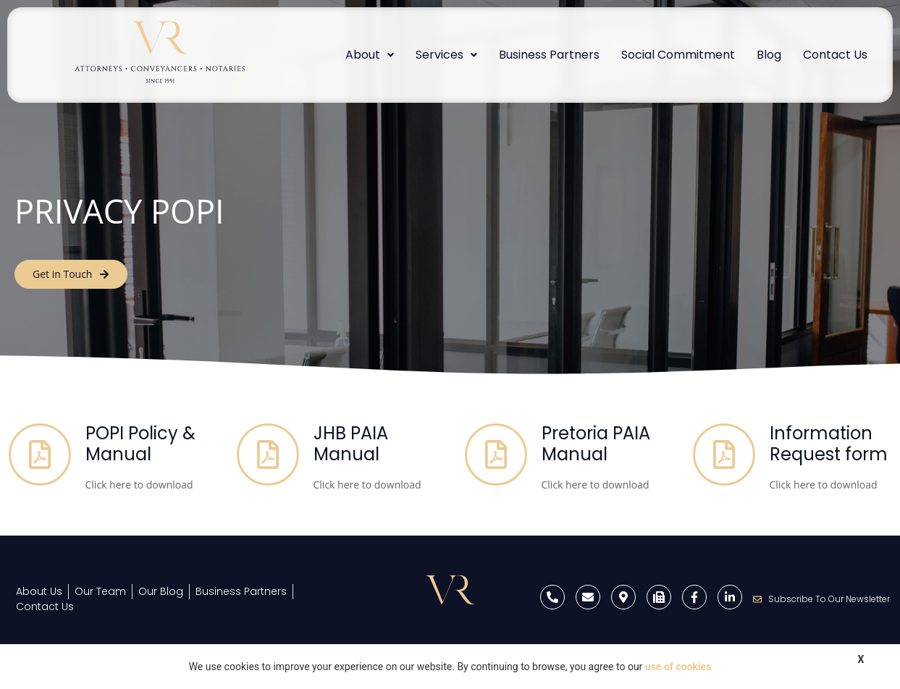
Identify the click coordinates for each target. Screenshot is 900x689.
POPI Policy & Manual (140, 443)
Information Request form (829, 443)
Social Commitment (678, 54)
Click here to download (139, 484)
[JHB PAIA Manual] (268, 454)
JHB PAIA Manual (351, 443)
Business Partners (549, 54)
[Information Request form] (724, 454)
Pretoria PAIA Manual (596, 443)
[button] (370, 55)
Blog (769, 54)
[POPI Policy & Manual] (40, 454)
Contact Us (835, 54)
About (369, 54)
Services (446, 54)
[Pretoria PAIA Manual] (496, 454)
